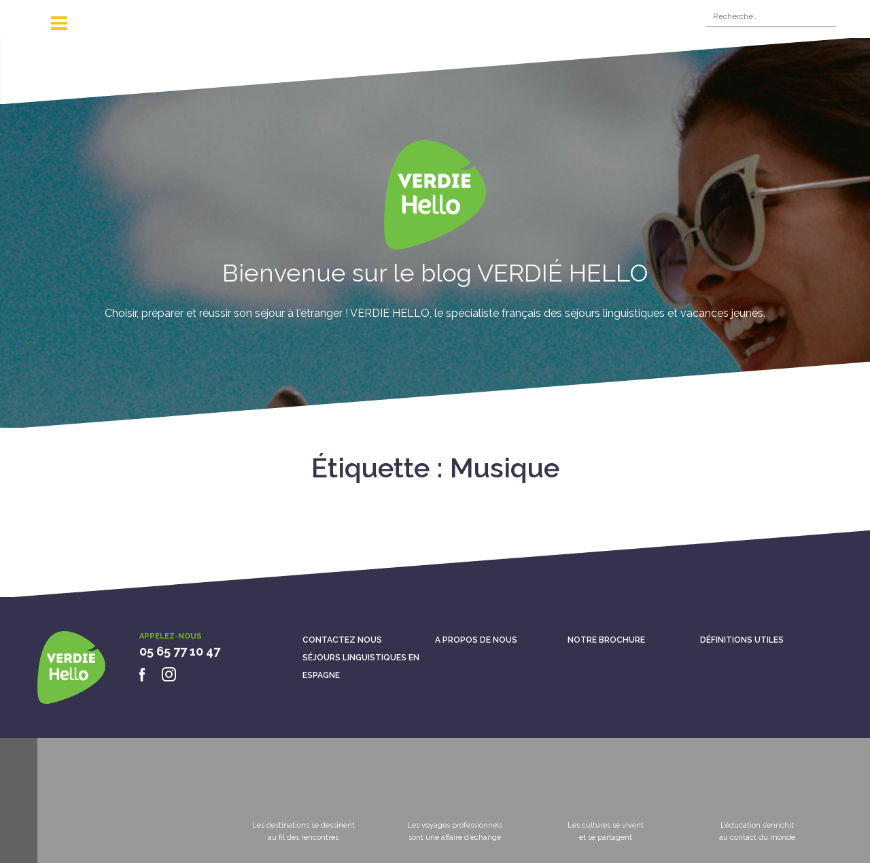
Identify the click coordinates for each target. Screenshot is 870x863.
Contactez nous (342, 640)
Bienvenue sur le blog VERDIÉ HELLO (435, 272)
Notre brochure (606, 640)
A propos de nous (476, 640)
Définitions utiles (742, 640)
